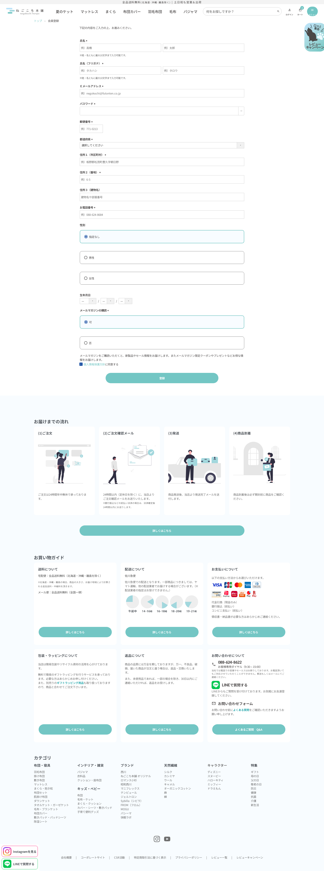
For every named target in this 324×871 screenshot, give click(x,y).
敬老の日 (256, 777)
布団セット (40, 785)
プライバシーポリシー (188, 850)
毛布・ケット (85, 792)
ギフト (255, 765)
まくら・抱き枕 (43, 781)
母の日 (255, 769)
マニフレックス (130, 781)
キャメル (169, 777)
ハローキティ (215, 773)
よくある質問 (241, 706)
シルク (168, 765)
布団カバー (132, 11)
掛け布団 (39, 769)
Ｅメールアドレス (92, 86)
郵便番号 (87, 121)
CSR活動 (119, 850)
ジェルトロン (129, 789)
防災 (253, 781)
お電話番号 (88, 207)
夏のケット (64, 11)
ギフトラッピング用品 (70, 679)
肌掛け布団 (40, 789)
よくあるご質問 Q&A (248, 726)
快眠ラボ (126, 810)
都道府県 (87, 139)
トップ (38, 21)
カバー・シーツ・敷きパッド (94, 800)
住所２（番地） (91, 172)
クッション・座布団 (89, 773)
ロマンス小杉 (129, 773)
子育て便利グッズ (88, 805)
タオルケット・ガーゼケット (51, 798)
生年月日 (85, 295)
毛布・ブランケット (46, 802)
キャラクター (217, 758)
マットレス (89, 11)
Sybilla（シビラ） (132, 794)
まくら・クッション (89, 796)
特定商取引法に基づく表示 (150, 850)
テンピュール (129, 785)
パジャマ (190, 11)
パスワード (88, 103)
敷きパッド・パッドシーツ (50, 810)
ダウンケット (42, 794)
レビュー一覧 (219, 850)
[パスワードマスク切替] (241, 111)
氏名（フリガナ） (92, 63)
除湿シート (40, 814)
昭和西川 (126, 777)
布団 (80, 788)
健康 (253, 785)
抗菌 (253, 789)
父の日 (255, 773)
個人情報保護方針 (94, 364)
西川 (123, 765)
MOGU (125, 802)
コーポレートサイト (93, 850)
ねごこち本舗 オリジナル (136, 769)
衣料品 (81, 769)
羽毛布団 (155, 11)
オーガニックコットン (177, 781)
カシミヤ (169, 769)
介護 (253, 794)
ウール (168, 773)
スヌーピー (214, 769)
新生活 (255, 798)
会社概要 (66, 850)
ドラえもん (214, 781)
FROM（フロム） (131, 798)
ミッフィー (214, 777)
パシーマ (126, 806)
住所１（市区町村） (93, 155)
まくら (110, 11)
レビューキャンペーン (249, 850)
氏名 (84, 40)
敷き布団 (39, 773)
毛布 (172, 11)
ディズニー (214, 765)
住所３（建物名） (90, 190)
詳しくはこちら (75, 632)
